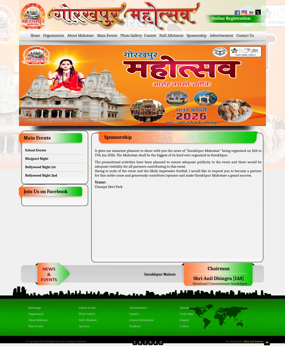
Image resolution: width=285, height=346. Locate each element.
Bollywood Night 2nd (41, 175)
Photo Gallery (131, 35)
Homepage (34, 307)
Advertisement (221, 35)
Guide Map (186, 314)
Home (35, 35)
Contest (150, 35)
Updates (134, 314)
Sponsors (84, 326)
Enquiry (184, 320)
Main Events (107, 35)
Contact (184, 326)
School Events (35, 150)
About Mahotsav (80, 35)
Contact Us (245, 35)
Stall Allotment (171, 35)
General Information (141, 320)
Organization (53, 35)
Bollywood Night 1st (40, 167)
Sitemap (184, 307)
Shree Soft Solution (253, 341)
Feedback (135, 326)
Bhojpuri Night (36, 159)
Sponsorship (196, 35)
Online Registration (235, 18)
